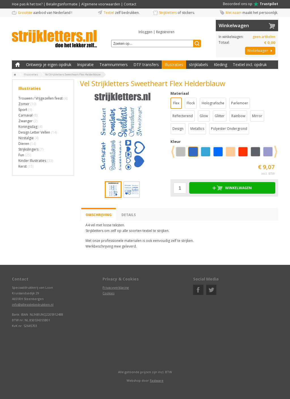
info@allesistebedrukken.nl (33, 304)
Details (128, 214)
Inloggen (145, 31)
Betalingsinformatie (62, 4)
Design (178, 128)
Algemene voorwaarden (100, 4)
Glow (204, 115)
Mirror (257, 115)
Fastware (156, 380)
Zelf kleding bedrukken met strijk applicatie (17, 64)
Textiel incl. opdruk (250, 64)
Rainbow (238, 115)
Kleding (220, 64)
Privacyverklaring (116, 287)
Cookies (108, 293)
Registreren (165, 31)
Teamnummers (113, 64)
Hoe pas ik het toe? (27, 4)
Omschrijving (99, 214)
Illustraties (174, 64)
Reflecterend (182, 115)
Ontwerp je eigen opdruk (48, 64)
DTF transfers (146, 64)
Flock (191, 103)
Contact (130, 4)
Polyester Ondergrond (229, 128)
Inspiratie (85, 64)
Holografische (213, 103)
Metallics (197, 128)
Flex (176, 103)
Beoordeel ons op (250, 4)
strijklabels (198, 64)
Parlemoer (239, 103)
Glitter (220, 115)
